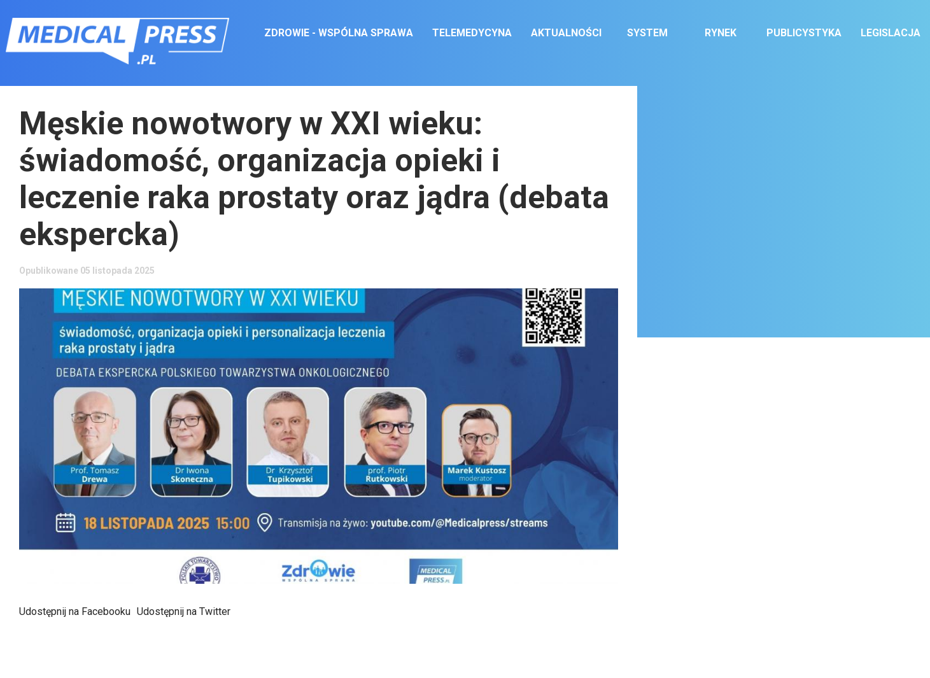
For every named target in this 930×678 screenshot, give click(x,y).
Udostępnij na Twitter (183, 611)
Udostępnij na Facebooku (74, 611)
